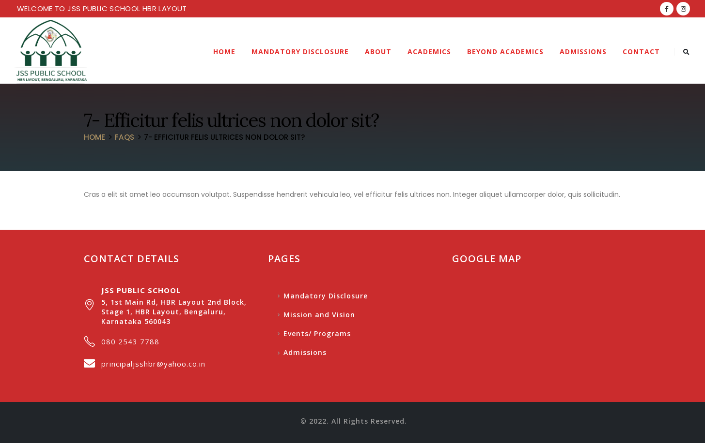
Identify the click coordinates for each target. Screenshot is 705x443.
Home (224, 51)
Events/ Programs (317, 333)
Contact (641, 51)
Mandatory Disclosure (300, 51)
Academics (429, 51)
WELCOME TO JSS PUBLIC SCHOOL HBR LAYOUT (102, 8)
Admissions (583, 51)
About (378, 51)
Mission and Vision (319, 314)
